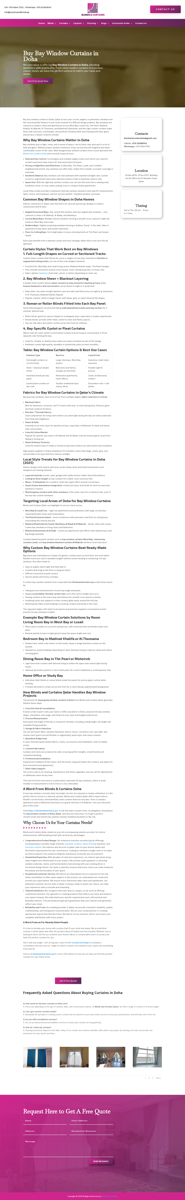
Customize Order (121, 23)
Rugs (104, 23)
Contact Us (165, 9)
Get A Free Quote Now (38, 81)
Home (41, 23)
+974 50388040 (139, 143)
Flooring (91, 23)
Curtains (63, 23)
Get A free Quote (68, 980)
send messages (101, 1161)
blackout (43, 273)
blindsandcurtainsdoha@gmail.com (140, 138)
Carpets (77, 23)
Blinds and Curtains (109, 1196)
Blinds (51, 23)
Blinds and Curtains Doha (34, 153)
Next (158, 1078)
